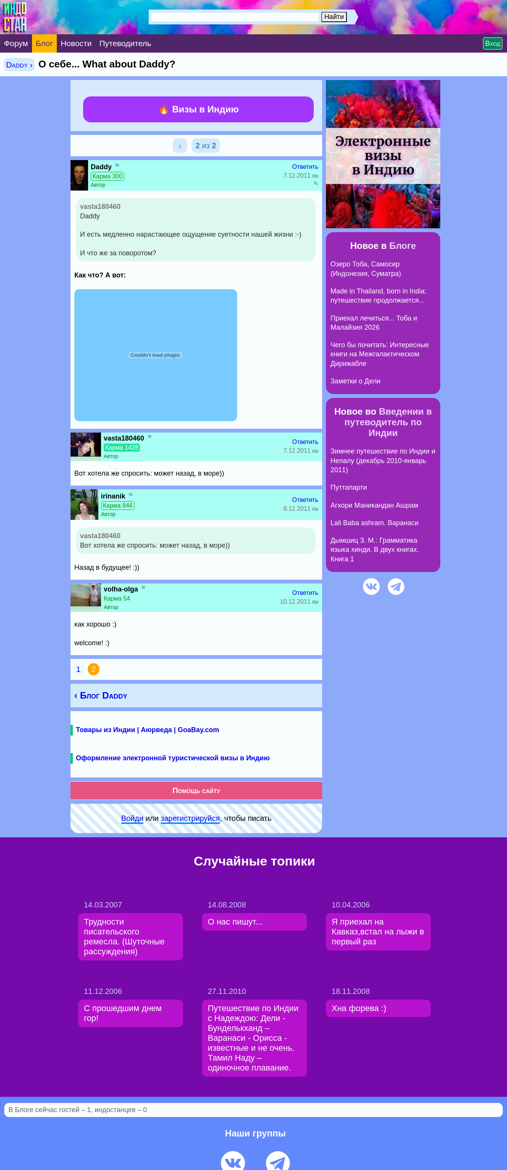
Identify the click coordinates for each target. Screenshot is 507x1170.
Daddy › (19, 64)
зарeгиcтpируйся (190, 818)
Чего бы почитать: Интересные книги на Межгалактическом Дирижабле (380, 354)
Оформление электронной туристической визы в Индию (173, 758)
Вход (492, 43)
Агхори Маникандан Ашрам (374, 505)
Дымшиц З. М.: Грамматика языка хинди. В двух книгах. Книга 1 (375, 550)
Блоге (402, 245)
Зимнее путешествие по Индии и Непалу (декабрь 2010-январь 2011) (383, 460)
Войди (132, 818)
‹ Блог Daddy (100, 695)
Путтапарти (349, 487)
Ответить (305, 166)
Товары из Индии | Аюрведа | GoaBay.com (147, 730)
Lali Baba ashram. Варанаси (375, 523)
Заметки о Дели (355, 381)
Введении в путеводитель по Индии (388, 422)
